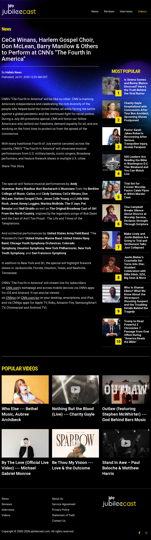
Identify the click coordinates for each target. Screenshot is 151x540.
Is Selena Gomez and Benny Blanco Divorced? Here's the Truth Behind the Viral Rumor (136, 86)
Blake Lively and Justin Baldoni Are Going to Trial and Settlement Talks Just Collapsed (136, 240)
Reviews (109, 11)
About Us (57, 498)
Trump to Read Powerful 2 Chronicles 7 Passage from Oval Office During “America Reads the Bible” (136, 331)
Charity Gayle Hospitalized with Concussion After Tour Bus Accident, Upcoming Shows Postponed (136, 111)
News (94, 11)
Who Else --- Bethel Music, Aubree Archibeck (20, 414)
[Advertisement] (126, 52)
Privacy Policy (60, 509)
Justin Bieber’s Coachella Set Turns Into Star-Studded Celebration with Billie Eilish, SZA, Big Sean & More (135, 267)
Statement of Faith (63, 515)
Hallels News (13, 72)
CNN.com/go (30, 297)
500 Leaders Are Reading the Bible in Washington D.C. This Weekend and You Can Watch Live (136, 165)
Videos (142, 11)
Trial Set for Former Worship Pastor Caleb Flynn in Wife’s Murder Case (136, 190)
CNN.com (12, 288)
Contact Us (58, 520)
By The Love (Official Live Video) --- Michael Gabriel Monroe (25, 468)
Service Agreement (64, 504)
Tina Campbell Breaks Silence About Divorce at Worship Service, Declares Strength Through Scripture (136, 215)
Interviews (126, 11)
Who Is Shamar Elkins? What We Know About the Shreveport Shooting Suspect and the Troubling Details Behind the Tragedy (136, 299)
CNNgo (11, 297)
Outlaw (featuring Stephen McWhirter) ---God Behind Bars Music (124, 414)
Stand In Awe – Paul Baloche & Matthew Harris (121, 468)
